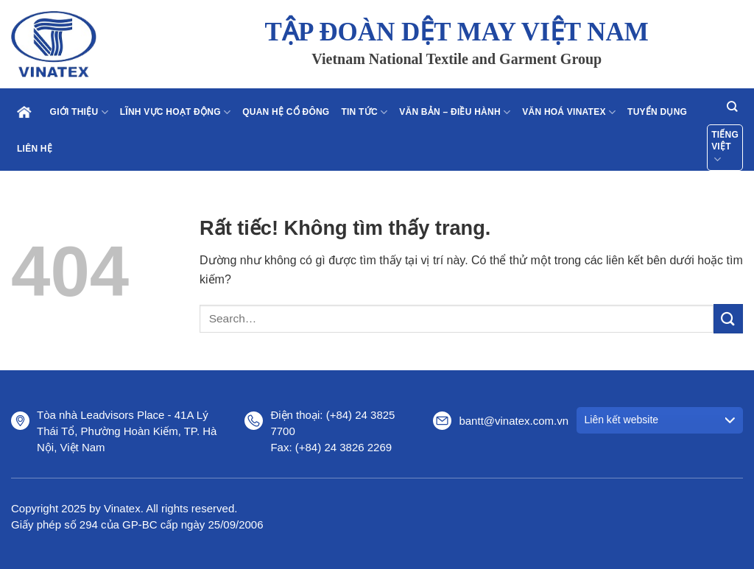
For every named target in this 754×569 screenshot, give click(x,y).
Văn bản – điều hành (454, 112)
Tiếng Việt (725, 148)
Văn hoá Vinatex (569, 112)
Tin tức (364, 112)
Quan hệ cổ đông (285, 112)
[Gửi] (728, 318)
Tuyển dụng (657, 112)
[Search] (732, 106)
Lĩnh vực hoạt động (175, 112)
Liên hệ (34, 149)
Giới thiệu (79, 112)
